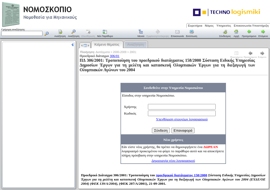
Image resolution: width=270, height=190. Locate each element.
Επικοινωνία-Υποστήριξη (251, 25)
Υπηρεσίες (223, 25)
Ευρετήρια (195, 25)
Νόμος (209, 25)
